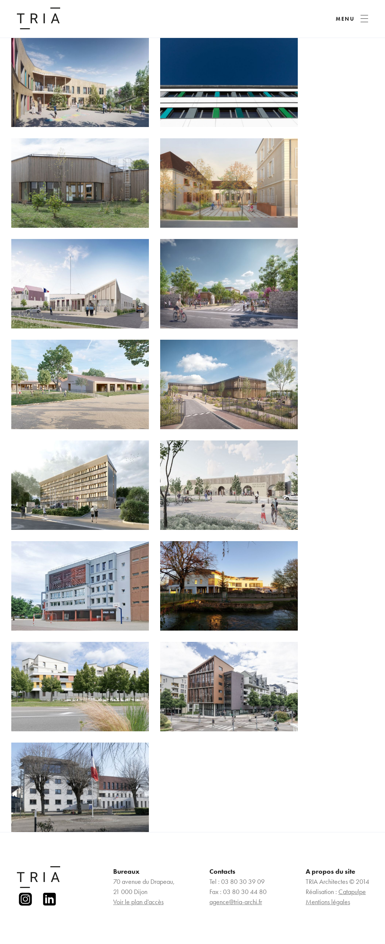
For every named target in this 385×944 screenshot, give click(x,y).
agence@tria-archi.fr (235, 901)
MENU (345, 18)
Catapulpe (352, 891)
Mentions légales (328, 901)
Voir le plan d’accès (138, 901)
